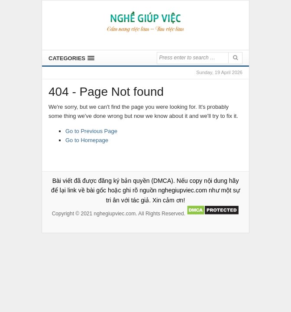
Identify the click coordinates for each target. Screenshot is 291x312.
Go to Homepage (86, 140)
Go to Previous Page (91, 131)
